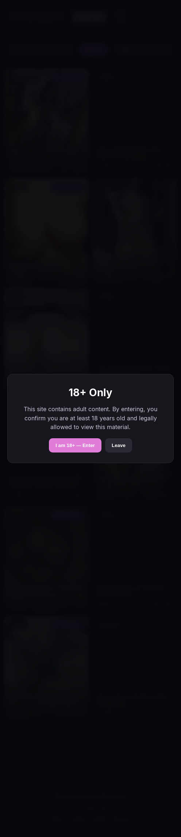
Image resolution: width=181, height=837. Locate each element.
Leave (119, 445)
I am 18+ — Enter (75, 445)
